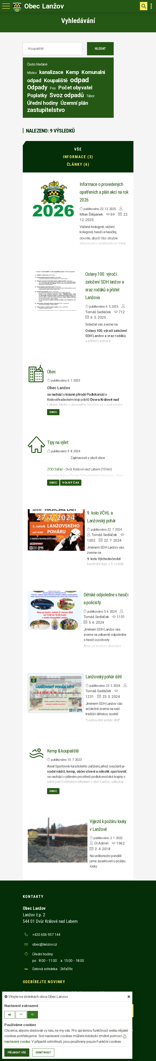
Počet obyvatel (75, 88)
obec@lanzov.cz (44, 944)
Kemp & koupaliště (63, 751)
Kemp (72, 72)
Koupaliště (56, 80)
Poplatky (37, 95)
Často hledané (37, 64)
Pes (53, 88)
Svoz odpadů (66, 95)
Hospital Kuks (57, 476)
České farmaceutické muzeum (91, 476)
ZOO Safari (55, 469)
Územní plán (74, 103)
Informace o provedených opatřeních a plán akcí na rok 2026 (104, 192)
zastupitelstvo (46, 109)
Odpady (37, 87)
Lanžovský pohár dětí (103, 676)
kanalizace (51, 72)
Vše (78, 149)
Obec (51, 371)
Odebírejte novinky (44, 981)
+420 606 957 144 (46, 935)
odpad (79, 80)
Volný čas (70, 482)
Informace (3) (78, 157)
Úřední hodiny (42, 103)
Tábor (90, 96)
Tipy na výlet (57, 442)
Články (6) (78, 164)
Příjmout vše (17, 1052)
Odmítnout (43, 1052)
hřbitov (32, 73)
